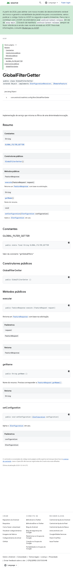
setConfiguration (12, 185)
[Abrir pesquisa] (51, 2)
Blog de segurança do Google (34, 531)
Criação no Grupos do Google (34, 542)
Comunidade (22, 557)
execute (8, 154)
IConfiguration (27, 185)
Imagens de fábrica (10, 534)
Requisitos (6, 523)
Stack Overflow (55, 538)
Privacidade (53, 557)
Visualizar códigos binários (12, 531)
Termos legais (34, 557)
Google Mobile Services (58, 534)
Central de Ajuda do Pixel (58, 523)
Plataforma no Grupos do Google (35, 537)
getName (8, 170)
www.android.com (56, 531)
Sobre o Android (9, 557)
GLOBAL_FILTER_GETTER (14, 116)
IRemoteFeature (60, 55)
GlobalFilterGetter (13, 133)
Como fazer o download (11, 527)
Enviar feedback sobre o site (14, 560)
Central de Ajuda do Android (60, 520)
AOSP (5, 38)
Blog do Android (32, 527)
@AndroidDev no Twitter (35, 523)
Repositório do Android (11, 520)
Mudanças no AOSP (30, 28)
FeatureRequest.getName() (49, 354)
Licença (44, 557)
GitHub (5, 541)
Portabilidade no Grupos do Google (36, 548)
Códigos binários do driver (12, 538)
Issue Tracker (54, 541)
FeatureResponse (21, 158)
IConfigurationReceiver (40, 55)
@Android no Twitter (33, 520)
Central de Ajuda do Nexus (59, 527)
